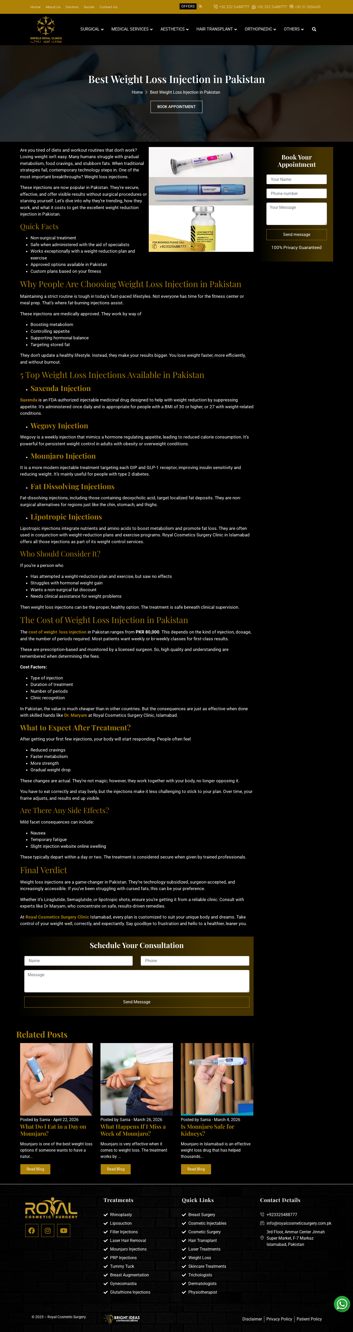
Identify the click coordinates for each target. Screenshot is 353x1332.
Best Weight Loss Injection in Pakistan (185, 92)
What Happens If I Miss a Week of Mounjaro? (133, 1129)
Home (35, 7)
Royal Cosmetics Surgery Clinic (57, 917)
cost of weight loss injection (57, 632)
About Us (53, 7)
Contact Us (108, 7)
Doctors (72, 7)
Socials (89, 7)
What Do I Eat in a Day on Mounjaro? (53, 1129)
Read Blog (35, 1169)
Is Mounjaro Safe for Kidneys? (207, 1129)
